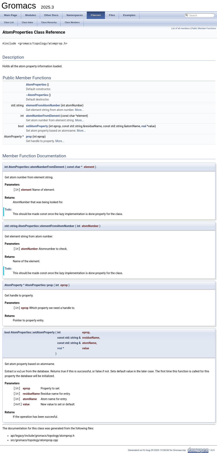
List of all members (180, 28)
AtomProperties (36, 84)
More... (79, 109)
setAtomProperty (37, 126)
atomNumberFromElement (43, 115)
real (143, 126)
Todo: (8, 209)
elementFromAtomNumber (43, 105)
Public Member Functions (203, 28)
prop (29, 136)
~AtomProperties (37, 94)
